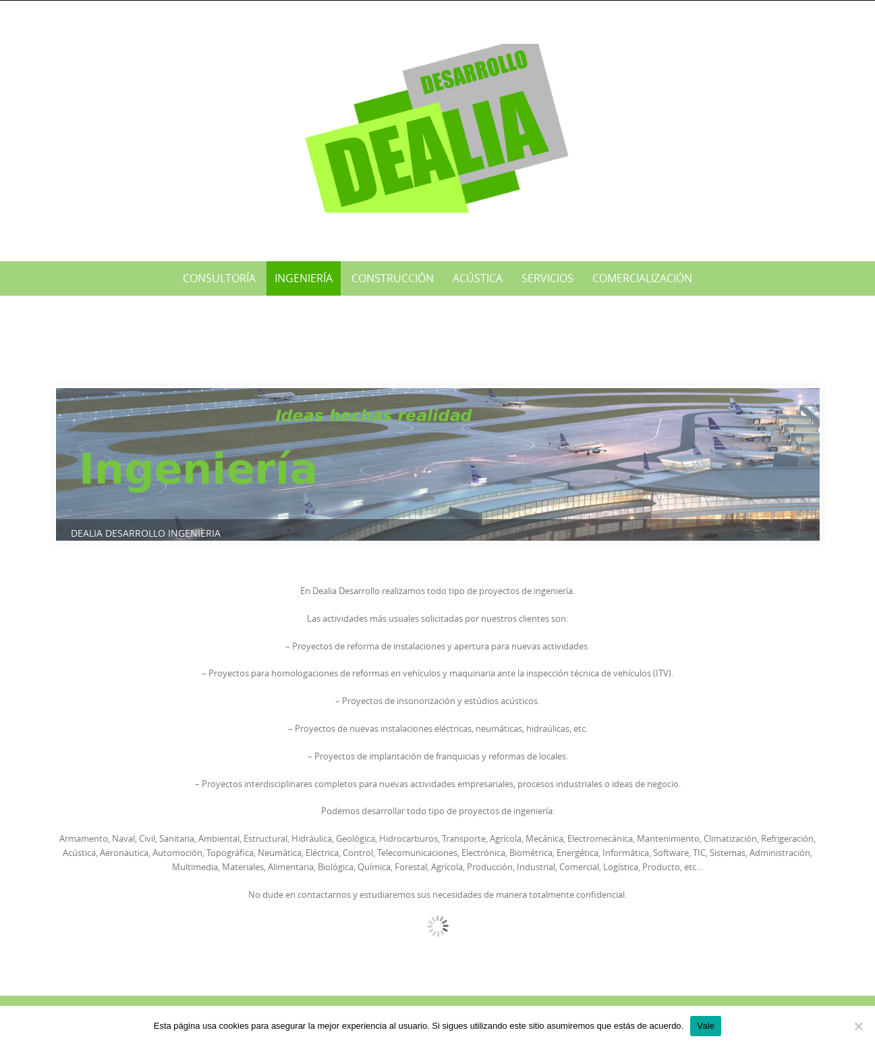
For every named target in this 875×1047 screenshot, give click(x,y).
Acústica (478, 278)
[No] (858, 1026)
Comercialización (642, 278)
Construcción (392, 278)
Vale (705, 1026)
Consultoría (219, 278)
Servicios (547, 278)
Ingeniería (304, 278)
